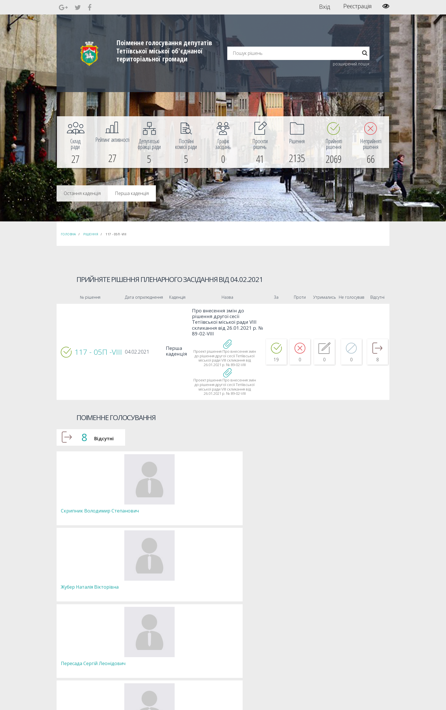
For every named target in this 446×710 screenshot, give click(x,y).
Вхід (324, 6)
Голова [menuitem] (136, 629)
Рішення (90, 234)
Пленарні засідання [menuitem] (146, 655)
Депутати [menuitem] (138, 639)
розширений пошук (351, 64)
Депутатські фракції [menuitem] (146, 649)
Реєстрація (357, 6)
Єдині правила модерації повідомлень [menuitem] (222, 632)
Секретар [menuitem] (138, 634)
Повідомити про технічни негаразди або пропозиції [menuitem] (231, 647)
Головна (68, 234)
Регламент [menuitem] (139, 660)
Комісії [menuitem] (136, 644)
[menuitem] (75, 142)
